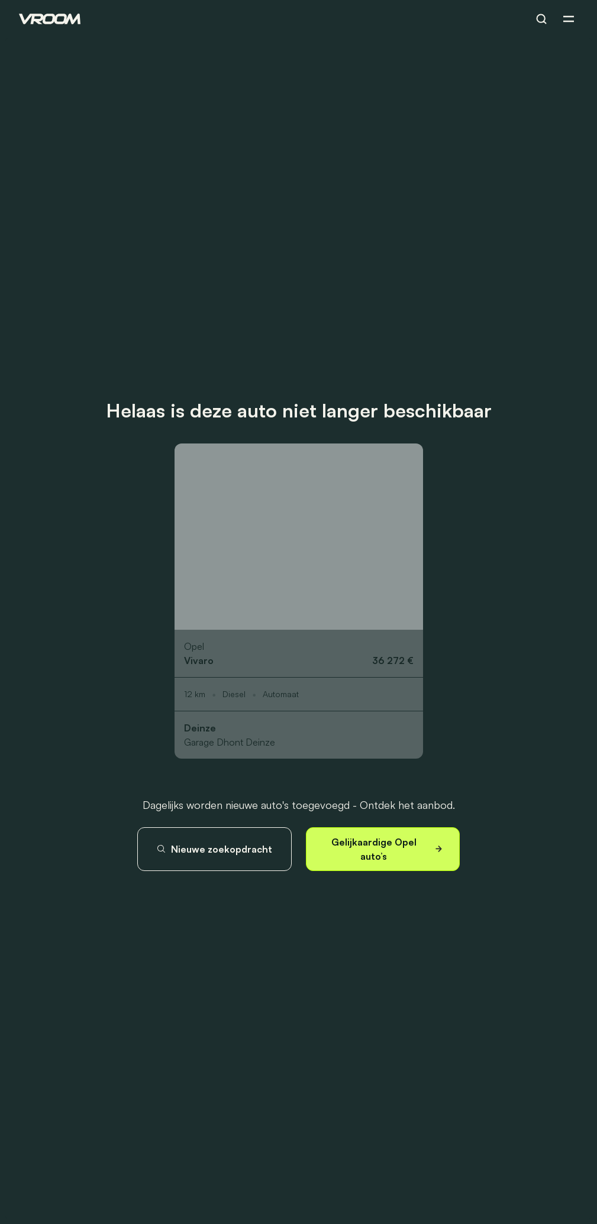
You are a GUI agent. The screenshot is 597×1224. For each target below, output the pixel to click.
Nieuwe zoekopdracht (214, 849)
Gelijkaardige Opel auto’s (388, 849)
